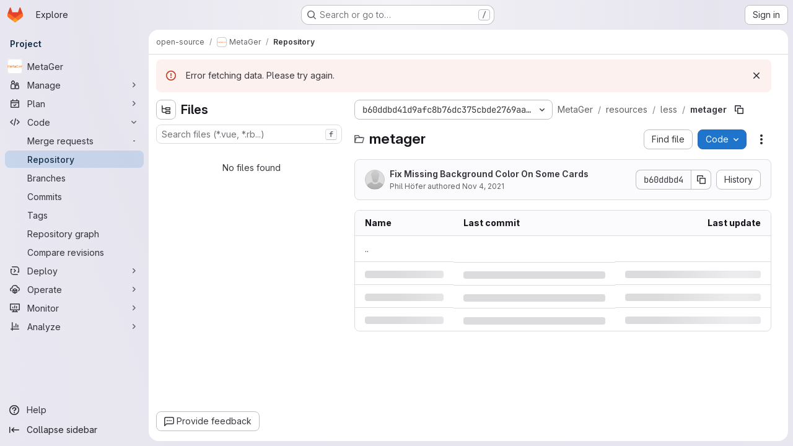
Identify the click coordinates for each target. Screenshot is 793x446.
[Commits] (74, 196)
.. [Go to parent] (367, 248)
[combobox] (249, 134)
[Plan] (74, 103)
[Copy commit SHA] (701, 180)
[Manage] (74, 85)
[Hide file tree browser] (166, 110)
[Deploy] (74, 270)
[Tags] (74, 215)
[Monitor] (74, 308)
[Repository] (74, 159)
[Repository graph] (74, 233)
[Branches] (74, 177)
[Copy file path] (739, 110)
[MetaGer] (74, 66)
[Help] (74, 410)
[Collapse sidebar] (74, 430)
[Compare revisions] (74, 252)
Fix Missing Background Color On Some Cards (489, 173)
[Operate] (74, 289)
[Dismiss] (756, 75)
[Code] (74, 122)
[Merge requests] (74, 140)
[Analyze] (74, 326)
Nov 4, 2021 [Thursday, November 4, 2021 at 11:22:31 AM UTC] (483, 186)
